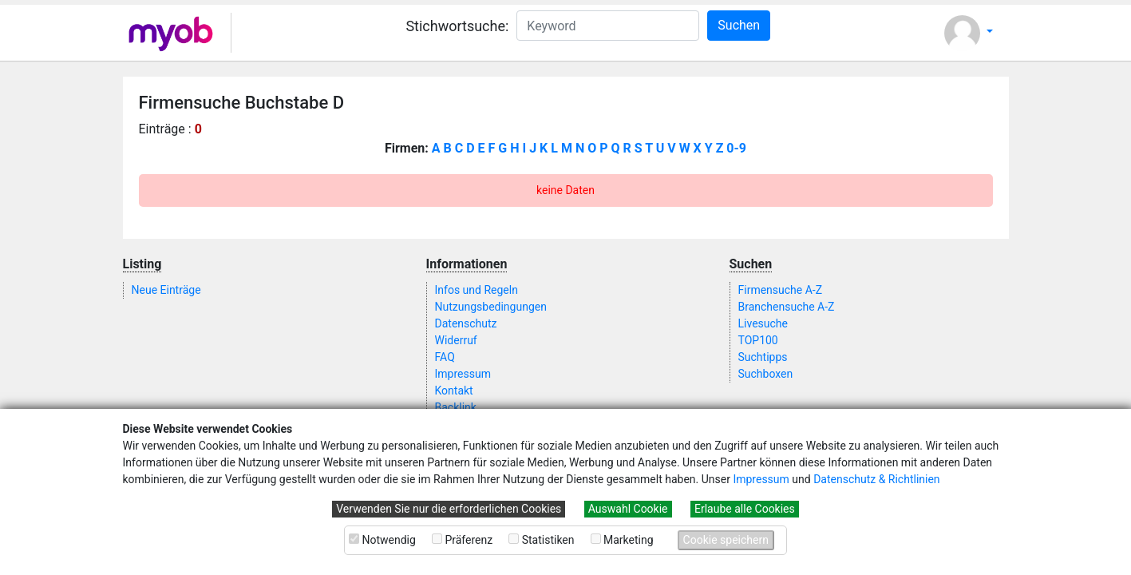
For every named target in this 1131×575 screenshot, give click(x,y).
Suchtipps (763, 357)
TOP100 (758, 340)
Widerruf (456, 340)
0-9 (736, 148)
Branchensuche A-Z (786, 306)
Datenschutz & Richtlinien (876, 479)
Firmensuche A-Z (780, 290)
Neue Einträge (166, 290)
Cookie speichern (726, 539)
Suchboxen (765, 373)
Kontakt (454, 390)
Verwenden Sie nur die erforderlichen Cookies (448, 508)
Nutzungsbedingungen (491, 306)
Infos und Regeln (476, 290)
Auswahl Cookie (628, 508)
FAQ (445, 357)
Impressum (761, 479)
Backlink (456, 407)
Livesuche (763, 323)
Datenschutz (466, 323)
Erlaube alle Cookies (744, 508)
